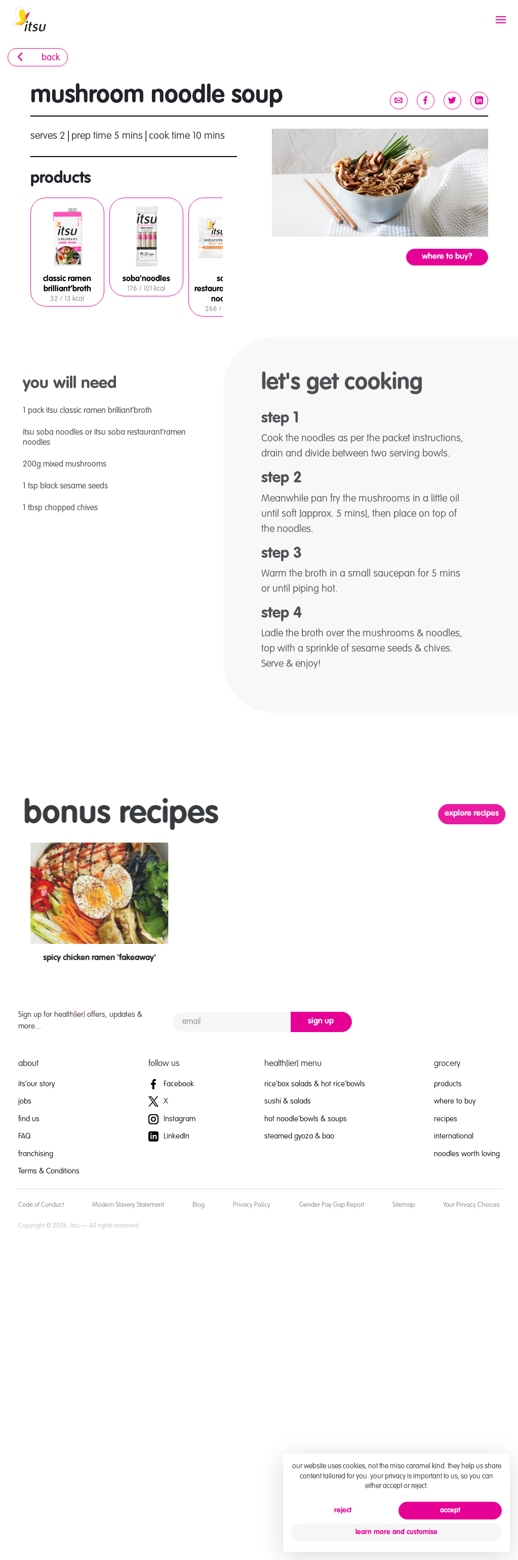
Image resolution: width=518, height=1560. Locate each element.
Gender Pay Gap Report (331, 1205)
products (448, 1084)
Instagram (171, 1119)
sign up (321, 1021)
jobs (24, 1101)
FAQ (24, 1136)
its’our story (36, 1084)
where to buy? (447, 257)
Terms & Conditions (48, 1171)
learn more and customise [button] (396, 1532)
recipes (445, 1119)
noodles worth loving (467, 1154)
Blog (198, 1205)
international (453, 1136)
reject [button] (342, 1510)
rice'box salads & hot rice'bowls (314, 1084)
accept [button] (450, 1510)
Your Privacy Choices (471, 1205)
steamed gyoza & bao (299, 1136)
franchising (35, 1154)
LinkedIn (168, 1136)
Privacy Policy (251, 1205)
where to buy (454, 1101)
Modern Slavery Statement (128, 1205)
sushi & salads (287, 1101)
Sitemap (403, 1205)
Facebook (171, 1084)
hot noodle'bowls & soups (305, 1119)
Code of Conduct (41, 1205)
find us (28, 1119)
